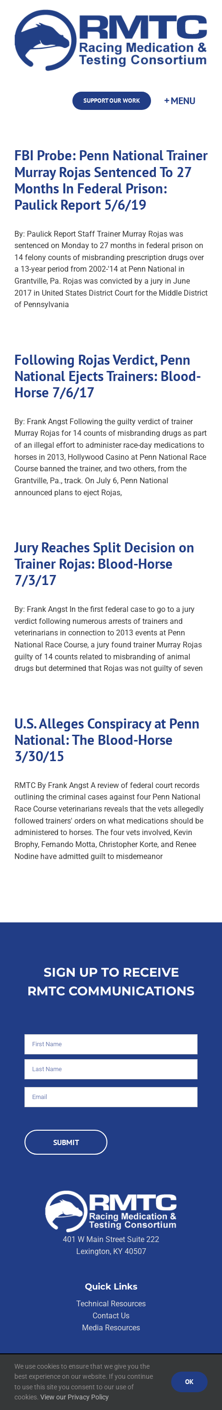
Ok (189, 1381)
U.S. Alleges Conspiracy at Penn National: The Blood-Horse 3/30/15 (106, 740)
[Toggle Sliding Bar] (179, 101)
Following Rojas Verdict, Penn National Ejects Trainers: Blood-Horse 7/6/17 (107, 376)
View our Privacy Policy (74, 1397)
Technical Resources (111, 1303)
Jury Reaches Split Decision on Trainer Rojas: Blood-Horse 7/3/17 (104, 563)
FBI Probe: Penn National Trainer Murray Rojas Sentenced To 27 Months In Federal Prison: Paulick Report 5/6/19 (111, 179)
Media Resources (111, 1327)
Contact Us (111, 1315)
